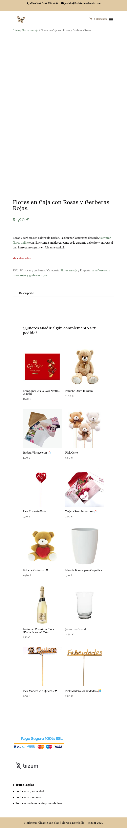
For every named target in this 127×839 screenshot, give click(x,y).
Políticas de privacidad (30, 802)
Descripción (26, 304)
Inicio (16, 30)
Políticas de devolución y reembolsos (39, 814)
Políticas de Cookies (28, 808)
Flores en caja (30, 30)
